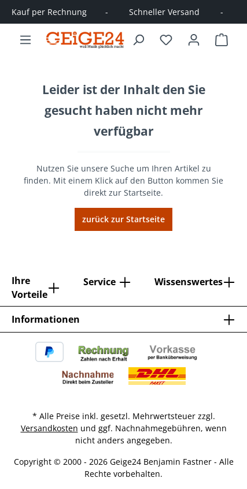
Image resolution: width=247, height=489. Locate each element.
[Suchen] (138, 39)
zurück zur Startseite (123, 219)
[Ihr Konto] (194, 39)
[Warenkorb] (221, 39)
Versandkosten (49, 428)
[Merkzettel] (166, 39)
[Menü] (25, 39)
